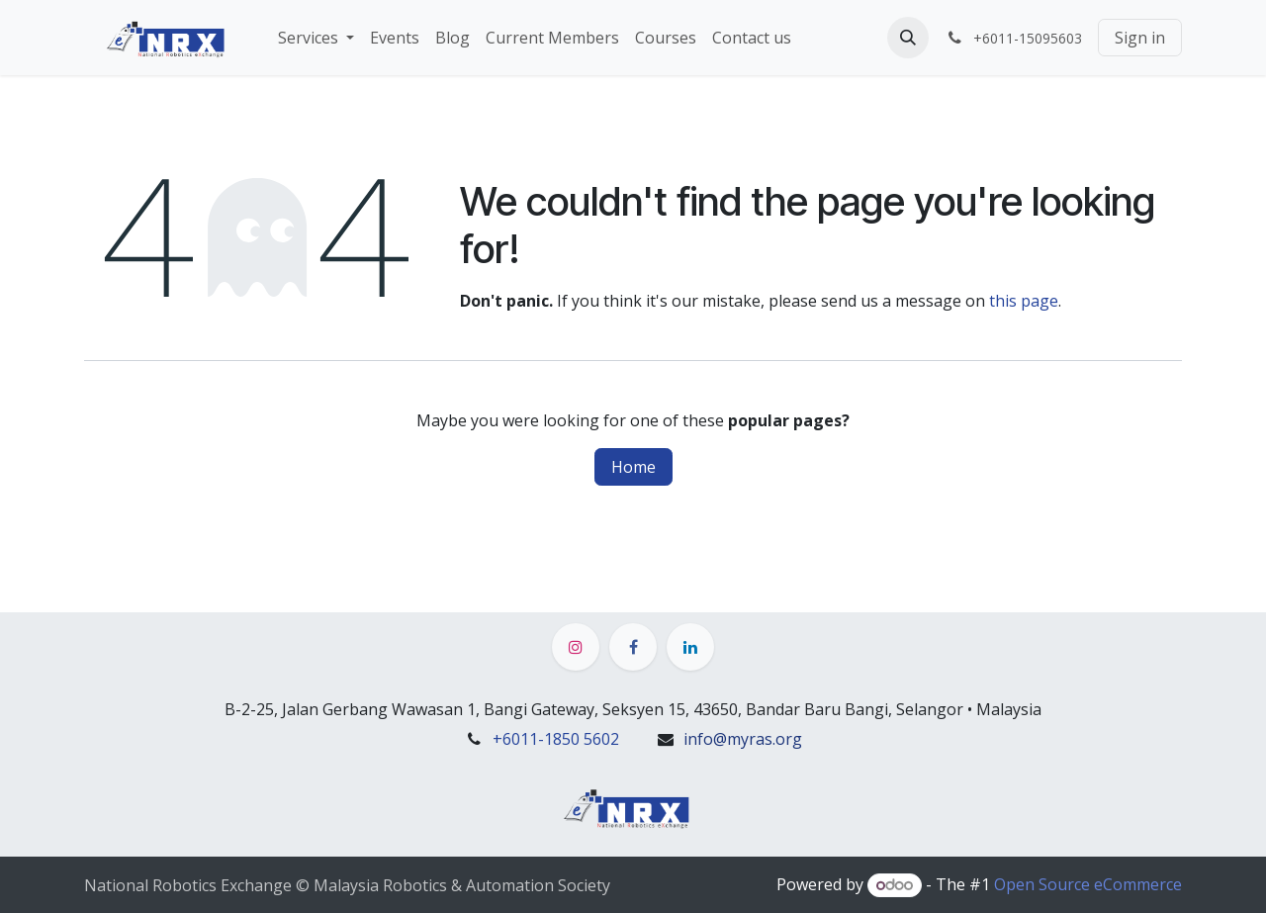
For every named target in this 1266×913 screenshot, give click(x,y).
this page (1023, 301)
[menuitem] (316, 37)
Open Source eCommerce (1088, 884)
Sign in (1140, 37)
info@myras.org (742, 739)
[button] (908, 37)
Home (633, 467)
